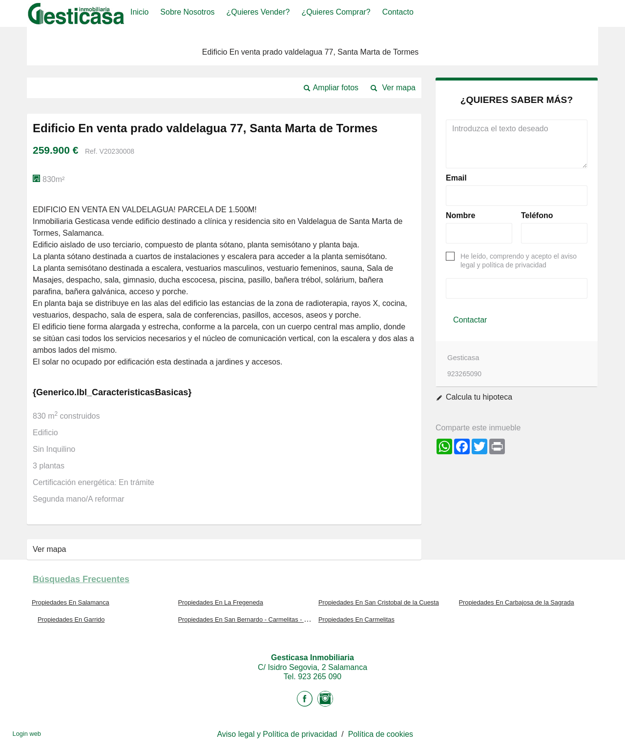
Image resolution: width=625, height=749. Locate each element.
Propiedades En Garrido (71, 619)
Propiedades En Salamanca (70, 602)
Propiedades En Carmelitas (356, 619)
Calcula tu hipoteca (479, 397)
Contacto (398, 12)
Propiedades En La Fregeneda (220, 602)
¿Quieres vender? (258, 12)
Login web (27, 733)
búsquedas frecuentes (81, 579)
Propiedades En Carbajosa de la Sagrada (516, 602)
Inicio (139, 12)
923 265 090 (319, 676)
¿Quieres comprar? (335, 12)
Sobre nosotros (187, 12)
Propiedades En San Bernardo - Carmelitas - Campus (252, 619)
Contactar (470, 320)
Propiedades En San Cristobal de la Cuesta (378, 602)
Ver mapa (399, 87)
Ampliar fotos (335, 87)
